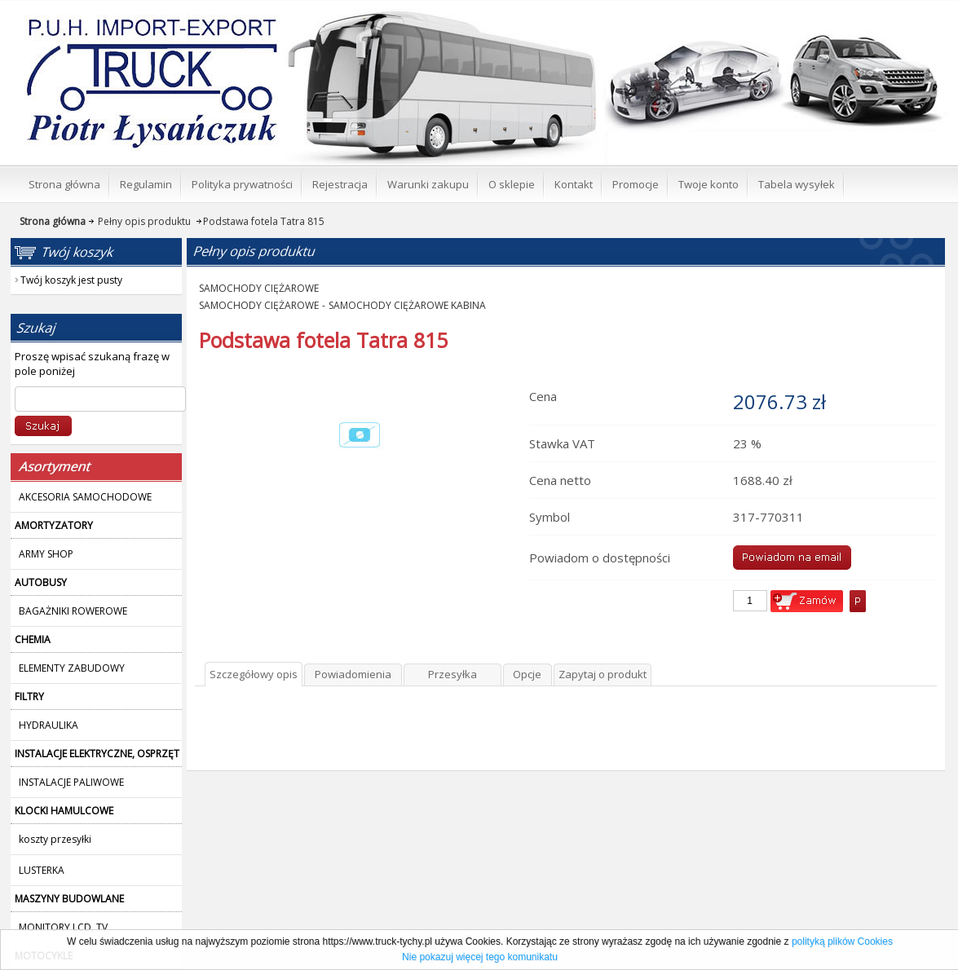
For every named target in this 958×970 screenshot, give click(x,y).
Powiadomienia (353, 674)
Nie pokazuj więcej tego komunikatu (480, 957)
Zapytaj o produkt (602, 674)
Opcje (527, 674)
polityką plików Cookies (842, 941)
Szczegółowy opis (254, 674)
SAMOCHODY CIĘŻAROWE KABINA (407, 305)
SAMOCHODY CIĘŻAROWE (259, 288)
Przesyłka (452, 674)
